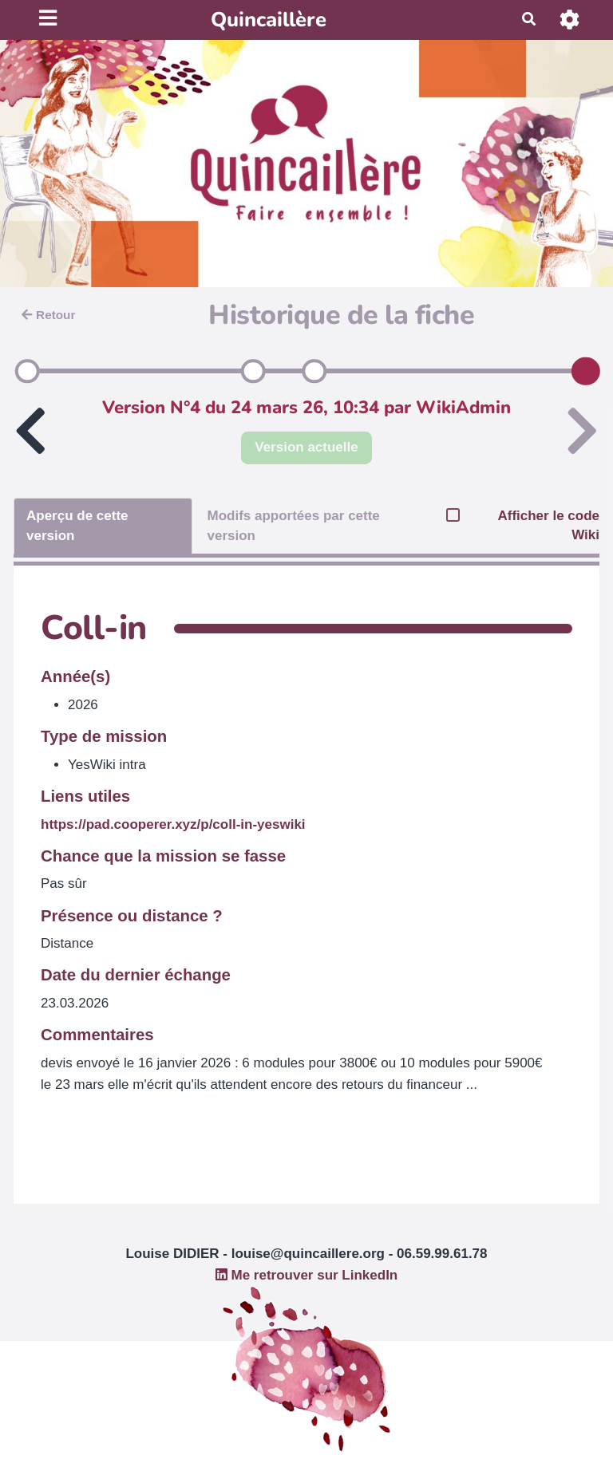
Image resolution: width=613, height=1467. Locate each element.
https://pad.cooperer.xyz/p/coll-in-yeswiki (173, 824)
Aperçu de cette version (77, 525)
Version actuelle (306, 447)
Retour (48, 314)
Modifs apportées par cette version (293, 525)
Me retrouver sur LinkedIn (307, 1275)
